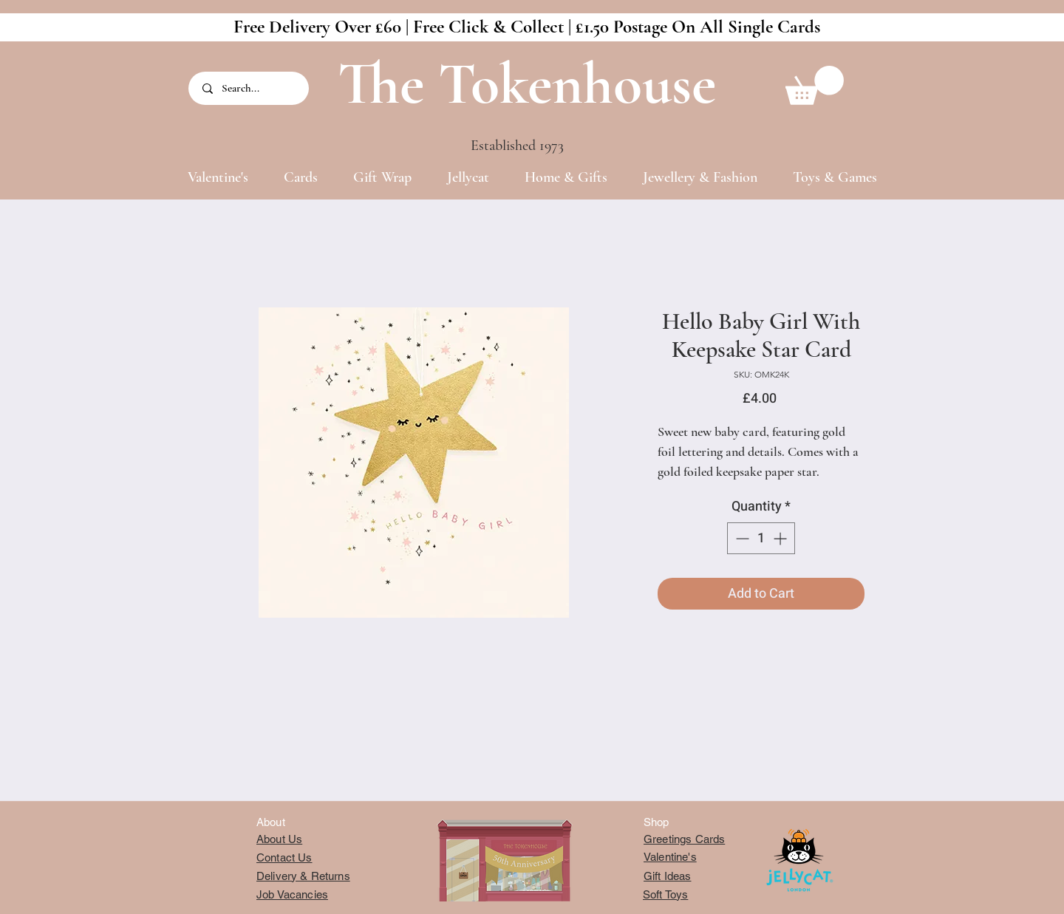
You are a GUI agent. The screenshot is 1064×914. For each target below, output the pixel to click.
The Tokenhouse (527, 84)
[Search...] (250, 88)
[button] (814, 85)
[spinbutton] (761, 538)
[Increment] (781, 538)
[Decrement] (740, 538)
